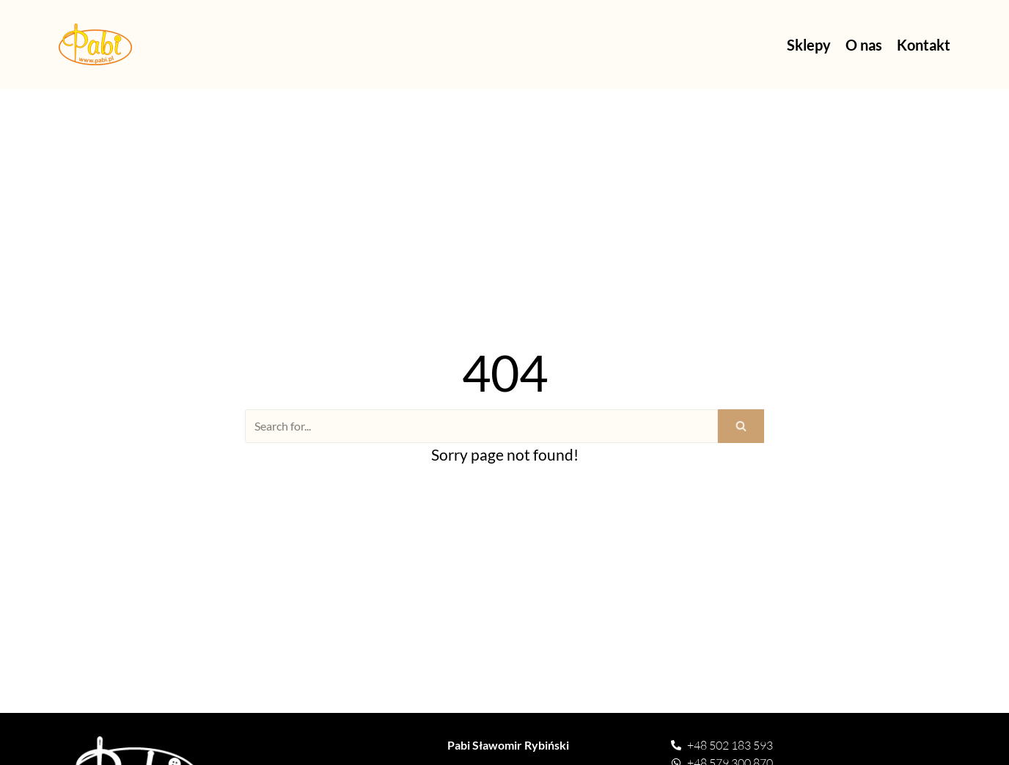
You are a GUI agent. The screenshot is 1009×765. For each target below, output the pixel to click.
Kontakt (923, 45)
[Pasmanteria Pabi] (95, 44)
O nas (863, 45)
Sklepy (809, 45)
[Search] (481, 426)
